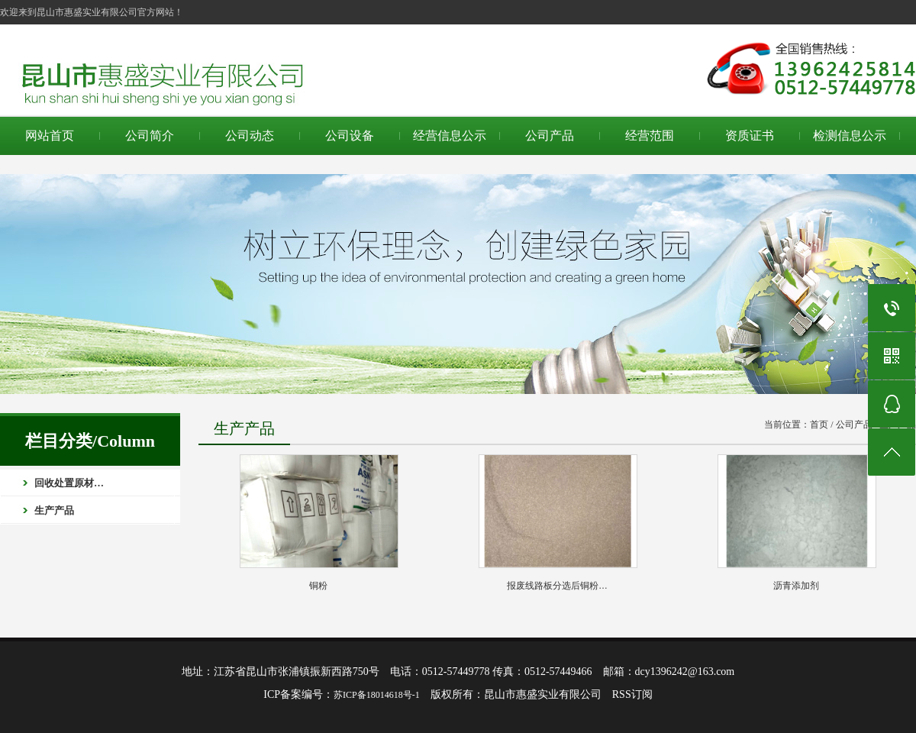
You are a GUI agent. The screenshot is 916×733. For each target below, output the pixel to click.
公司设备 (349, 135)
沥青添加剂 (796, 585)
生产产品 (54, 510)
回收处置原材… (69, 483)
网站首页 (49, 135)
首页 (819, 424)
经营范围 (649, 135)
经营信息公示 (449, 135)
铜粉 (318, 585)
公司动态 (249, 135)
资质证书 (749, 135)
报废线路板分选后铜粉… (557, 585)
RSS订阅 (632, 694)
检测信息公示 (849, 135)
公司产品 (549, 135)
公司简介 (149, 135)
